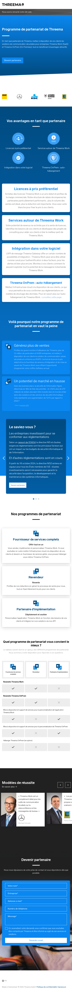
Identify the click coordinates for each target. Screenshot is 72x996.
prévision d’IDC (24, 405)
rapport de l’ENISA (27, 442)
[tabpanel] (36, 456)
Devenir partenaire (12, 60)
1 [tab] (33, 499)
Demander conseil (36, 940)
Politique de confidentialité (47, 987)
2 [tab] (36, 499)
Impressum (62, 987)
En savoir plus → (9, 787)
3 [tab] (38, 499)
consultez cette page (51, 297)
